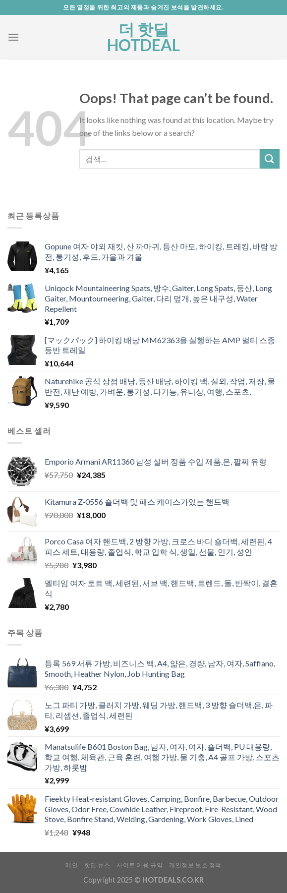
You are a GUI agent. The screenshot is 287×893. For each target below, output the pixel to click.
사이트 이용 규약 (139, 865)
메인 (71, 865)
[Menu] (13, 37)
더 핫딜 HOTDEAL (143, 37)
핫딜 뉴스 (97, 865)
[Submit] (270, 159)
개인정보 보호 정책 (195, 865)
